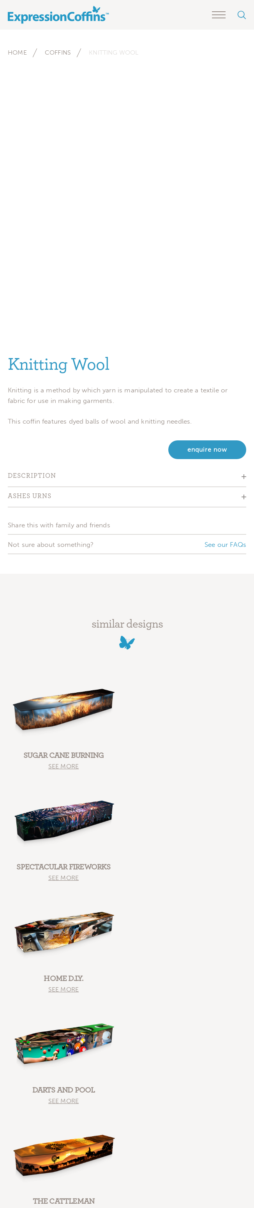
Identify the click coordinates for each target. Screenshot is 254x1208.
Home (17, 52)
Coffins (58, 52)
